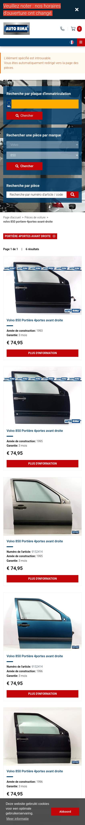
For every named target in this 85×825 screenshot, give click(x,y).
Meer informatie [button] (17, 818)
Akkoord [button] (65, 811)
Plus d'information (42, 353)
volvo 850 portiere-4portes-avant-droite (28, 221)
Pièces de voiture (35, 217)
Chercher (24, 115)
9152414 (37, 551)
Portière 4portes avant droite (30, 236)
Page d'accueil (12, 217)
